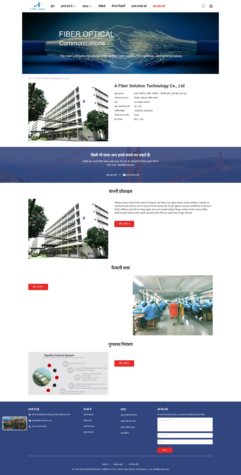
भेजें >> (165, 450)
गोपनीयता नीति (134, 464)
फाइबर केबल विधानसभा (128, 415)
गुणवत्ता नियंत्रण (89, 426)
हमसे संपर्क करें (89, 432)
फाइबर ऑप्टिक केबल (127, 427)
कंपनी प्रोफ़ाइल (89, 415)
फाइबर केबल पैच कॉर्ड (127, 421)
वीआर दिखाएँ (118, 6)
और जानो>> (124, 223)
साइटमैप (105, 464)
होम (29, 78)
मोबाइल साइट (118, 464)
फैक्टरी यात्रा (88, 420)
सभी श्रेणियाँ (124, 433)
